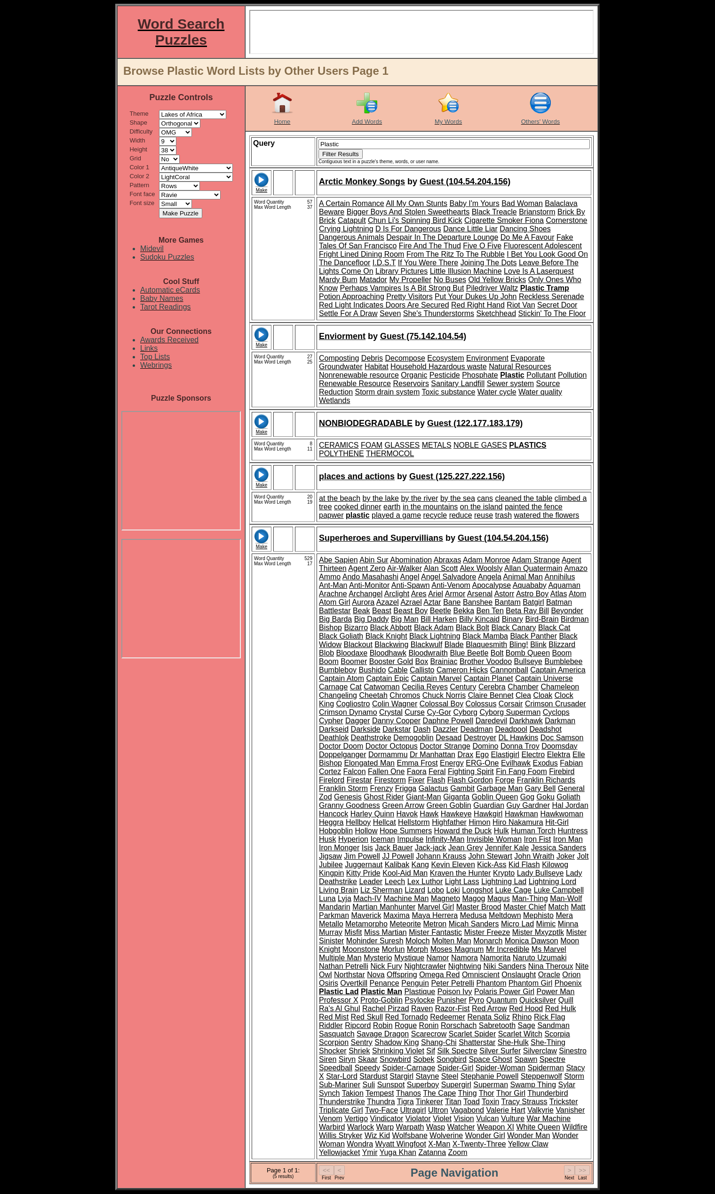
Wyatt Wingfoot (400, 1144)
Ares (419, 594)
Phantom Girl (530, 983)
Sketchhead (496, 313)
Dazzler (445, 729)
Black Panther (533, 636)
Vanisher (570, 1110)
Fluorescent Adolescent (543, 246)
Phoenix (568, 983)
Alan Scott (441, 568)
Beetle (440, 611)
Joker (565, 856)
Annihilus (559, 577)
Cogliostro (353, 704)
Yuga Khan (398, 1152)
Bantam (508, 602)
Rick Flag (549, 1017)
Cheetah (373, 695)
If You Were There (428, 263)
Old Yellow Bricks (497, 280)
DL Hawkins (519, 738)
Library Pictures (401, 271)
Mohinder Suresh (375, 941)
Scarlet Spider (472, 1034)
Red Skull (367, 1017)
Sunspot (391, 1085)
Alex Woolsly (481, 568)
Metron (434, 924)
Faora (417, 771)
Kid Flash (524, 865)
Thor (486, 1093)
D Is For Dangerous (408, 229)
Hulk (501, 831)
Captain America (557, 670)
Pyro (476, 1000)
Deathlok (334, 738)
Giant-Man (423, 797)
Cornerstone (566, 220)
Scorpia (557, 1034)
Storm (574, 1076)
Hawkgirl (488, 814)
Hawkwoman (561, 814)
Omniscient (481, 975)
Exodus (545, 763)
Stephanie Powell (490, 1076)
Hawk (429, 814)
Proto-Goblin (381, 1000)
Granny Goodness (349, 805)
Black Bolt (472, 628)
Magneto (445, 898)
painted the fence (534, 507)
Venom (330, 1119)
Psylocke (420, 1000)
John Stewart (490, 856)
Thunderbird (547, 1093)
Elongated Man (369, 763)
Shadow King (396, 1042)
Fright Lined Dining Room (361, 254)
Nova (375, 975)
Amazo (576, 568)
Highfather (449, 822)
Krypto (504, 873)
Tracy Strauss (524, 1102)
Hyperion (353, 839)
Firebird (561, 771)
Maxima (396, 915)
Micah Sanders (474, 924)
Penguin (415, 983)
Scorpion (334, 1042)
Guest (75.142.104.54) (423, 336)
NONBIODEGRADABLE (366, 423)
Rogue (406, 1025)
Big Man (405, 619)
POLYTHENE (341, 454)
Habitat (377, 367)
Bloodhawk (388, 653)
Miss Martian (385, 932)
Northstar (349, 975)
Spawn (525, 1059)
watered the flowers (547, 515)
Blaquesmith (486, 644)
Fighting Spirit (471, 771)
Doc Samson (562, 738)
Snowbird (395, 1059)
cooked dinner (357, 507)
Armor (455, 594)
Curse (415, 712)
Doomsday (559, 746)
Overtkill (353, 983)
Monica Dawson (531, 941)
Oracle (549, 975)
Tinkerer (429, 1102)
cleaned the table (524, 498)
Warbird (332, 1127)
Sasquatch (337, 1034)
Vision (463, 1119)
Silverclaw (540, 1051)
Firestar (359, 780)
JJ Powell (398, 856)
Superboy (423, 1085)
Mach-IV (367, 898)
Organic (414, 375)
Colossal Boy (441, 704)
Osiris (328, 983)
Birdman (575, 619)
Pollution (572, 375)
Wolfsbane (410, 1135)
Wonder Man (528, 1135)
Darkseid (334, 729)
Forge (505, 780)
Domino (485, 746)
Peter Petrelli (452, 983)
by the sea (457, 498)
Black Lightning (435, 636)
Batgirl (533, 602)
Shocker (333, 1051)
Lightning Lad (503, 882)
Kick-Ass (491, 865)
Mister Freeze (487, 932)
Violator (418, 1119)
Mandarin (334, 907)
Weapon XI (495, 1127)
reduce (460, 515)
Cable (398, 670)
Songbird (452, 1059)
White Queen (538, 1127)
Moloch (417, 941)
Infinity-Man (445, 839)
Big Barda (335, 619)
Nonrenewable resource (359, 375)
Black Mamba (485, 636)
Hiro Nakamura (518, 822)
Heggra (331, 822)
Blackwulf (427, 644)
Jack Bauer (394, 848)
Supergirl (456, 1085)
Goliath (568, 797)
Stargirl (401, 1076)
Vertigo (356, 1119)
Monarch (487, 941)
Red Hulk (560, 1008)
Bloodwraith (428, 653)
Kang (420, 865)
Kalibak (397, 865)
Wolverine (446, 1135)
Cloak (542, 695)
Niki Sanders (505, 966)
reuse (483, 515)
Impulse (410, 839)
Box (422, 661)
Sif (430, 1051)
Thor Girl (510, 1093)
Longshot (477, 890)
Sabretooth (497, 1025)
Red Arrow (489, 1008)
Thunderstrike (342, 1102)
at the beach (339, 498)
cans (485, 498)
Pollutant (541, 375)
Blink (538, 644)
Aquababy (530, 585)
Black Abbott (391, 628)
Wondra (360, 1144)
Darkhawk (526, 721)
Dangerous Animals (351, 237)
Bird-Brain (542, 619)
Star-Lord (342, 1076)
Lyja (344, 898)
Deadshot (545, 729)
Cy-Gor (439, 712)
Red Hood (526, 1008)
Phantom (491, 983)
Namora (464, 958)
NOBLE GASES (480, 445)
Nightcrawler (425, 966)
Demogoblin (413, 738)
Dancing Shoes (525, 229)
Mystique (409, 958)
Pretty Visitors (409, 296)
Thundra (381, 1102)
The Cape (439, 1093)
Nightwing (464, 966)
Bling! (518, 644)
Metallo (331, 924)
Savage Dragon (383, 1034)
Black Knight (386, 636)
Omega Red (439, 975)
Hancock (333, 814)
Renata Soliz (488, 1017)
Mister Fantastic (435, 932)
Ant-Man (333, 585)
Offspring (402, 975)
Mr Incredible (507, 949)
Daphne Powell (448, 721)
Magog (473, 898)
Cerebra (492, 687)
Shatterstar (477, 1042)
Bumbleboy (338, 670)
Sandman (553, 1025)
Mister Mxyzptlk (538, 932)
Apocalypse (491, 585)
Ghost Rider (384, 797)
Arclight (396, 594)
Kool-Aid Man (405, 873)
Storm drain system (387, 392)
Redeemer (447, 1017)
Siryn (347, 1059)
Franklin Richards (546, 780)
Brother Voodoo (486, 661)
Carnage (333, 687)
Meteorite (405, 924)
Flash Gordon (470, 780)
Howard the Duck (463, 831)
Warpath (410, 1127)
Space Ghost (490, 1059)
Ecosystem (445, 358)
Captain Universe (544, 678)
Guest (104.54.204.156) (465, 181)
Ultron (438, 1110)
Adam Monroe (486, 560)
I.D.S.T (384, 263)
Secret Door (557, 305)
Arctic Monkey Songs (362, 181)
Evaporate (527, 358)
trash (503, 515)
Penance (384, 983)
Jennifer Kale (507, 848)
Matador (373, 280)
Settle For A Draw (348, 313)
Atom (577, 594)
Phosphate (480, 375)
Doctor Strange (445, 746)
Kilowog (555, 865)
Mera (564, 915)
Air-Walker (404, 568)
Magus (498, 898)
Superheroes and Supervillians (381, 538)
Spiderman (546, 1068)
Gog (527, 797)
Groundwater (341, 367)
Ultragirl (413, 1110)
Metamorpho (366, 924)
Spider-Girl (455, 1068)
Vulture (512, 1119)
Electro (533, 755)
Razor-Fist (452, 1008)
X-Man (439, 1144)
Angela (489, 577)
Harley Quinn (372, 814)
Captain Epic (387, 678)
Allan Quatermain (533, 568)
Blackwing (391, 644)
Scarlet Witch (520, 1034)
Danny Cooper (396, 721)
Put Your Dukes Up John (475, 296)
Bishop (330, 628)
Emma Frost (417, 763)
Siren (327, 1059)
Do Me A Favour (527, 237)
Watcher (461, 1127)
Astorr (504, 594)
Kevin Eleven (453, 865)
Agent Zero (366, 568)
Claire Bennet (491, 695)
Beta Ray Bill (527, 611)
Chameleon (559, 687)
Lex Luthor (425, 882)
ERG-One (482, 763)
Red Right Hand (478, 305)
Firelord (331, 780)
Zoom (458, 1152)
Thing (467, 1093)
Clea (523, 695)
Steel (449, 1076)
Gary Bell (540, 788)
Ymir (370, 1152)
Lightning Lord (552, 882)
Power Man (555, 992)
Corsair (511, 704)
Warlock (360, 1127)
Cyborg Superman (509, 712)
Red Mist (334, 1017)
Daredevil (492, 721)
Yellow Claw (528, 1144)
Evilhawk (516, 763)
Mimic (546, 924)
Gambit (462, 788)
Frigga (405, 788)
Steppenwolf (541, 1076)
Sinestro (573, 1051)
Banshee (478, 602)
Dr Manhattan (432, 755)
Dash (421, 729)
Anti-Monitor (369, 585)
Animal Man (522, 577)
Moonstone (361, 949)
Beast (381, 611)
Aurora (363, 602)
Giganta (456, 797)
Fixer (416, 780)
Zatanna (432, 1152)
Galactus (433, 788)
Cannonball (509, 670)
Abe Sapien (338, 560)
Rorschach (459, 1025)
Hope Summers (406, 831)
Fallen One (386, 771)
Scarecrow (429, 1034)
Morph (417, 949)
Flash (436, 780)
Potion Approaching (351, 296)
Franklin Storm (343, 788)
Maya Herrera (435, 915)
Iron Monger (339, 848)
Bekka (463, 611)
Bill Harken (439, 619)
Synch (329, 1093)
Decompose (405, 358)
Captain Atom (341, 678)
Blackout (357, 644)
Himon (479, 822)
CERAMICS (338, 445)
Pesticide (444, 375)
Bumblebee (563, 661)
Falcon (354, 771)
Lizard (415, 890)
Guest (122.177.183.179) (475, 423)
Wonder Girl (485, 1135)
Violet (442, 1119)
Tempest (379, 1093)
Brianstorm (537, 212)
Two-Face (381, 1110)
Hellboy (358, 822)
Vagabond (467, 1110)
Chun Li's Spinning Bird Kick (415, 220)
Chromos (404, 695)
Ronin (429, 1025)
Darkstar (396, 729)
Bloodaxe (351, 653)
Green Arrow (403, 805)
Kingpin (331, 873)
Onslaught (518, 975)
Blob (326, 653)
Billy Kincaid (479, 619)
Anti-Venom (450, 585)
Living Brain (338, 890)
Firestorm (390, 780)
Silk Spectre (457, 1051)
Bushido (372, 670)
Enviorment (342, 336)
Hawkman (521, 814)
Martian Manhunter (383, 907)
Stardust (373, 1076)
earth (391, 507)
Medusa (473, 915)
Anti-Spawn (410, 585)
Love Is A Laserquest (539, 271)
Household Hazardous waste (438, 367)
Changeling (338, 695)
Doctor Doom (341, 746)
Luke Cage (513, 890)
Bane (452, 602)
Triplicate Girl (341, 1110)
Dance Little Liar (470, 229)
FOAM (371, 445)
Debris (372, 358)
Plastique (419, 992)
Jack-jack (430, 848)
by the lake (381, 498)
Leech (395, 882)
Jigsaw (330, 856)
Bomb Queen (528, 653)
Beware (331, 212)
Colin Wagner (394, 704)
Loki (453, 890)
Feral (437, 771)
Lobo (435, 890)
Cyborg (465, 712)
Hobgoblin (336, 831)
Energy (452, 763)
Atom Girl (334, 602)
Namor (438, 958)
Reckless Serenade (551, 296)
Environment (487, 358)
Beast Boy (410, 611)
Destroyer (480, 738)
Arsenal (480, 594)
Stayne (427, 1076)
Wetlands (334, 400)
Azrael (410, 602)
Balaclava (561, 203)
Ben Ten (489, 611)
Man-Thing (530, 898)
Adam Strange (536, 560)
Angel (410, 577)
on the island (481, 507)
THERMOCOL (390, 454)
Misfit (353, 932)
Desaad (448, 738)
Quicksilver (537, 1000)
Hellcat (384, 822)
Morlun (393, 949)
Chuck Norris (444, 695)
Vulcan (487, 1119)
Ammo (330, 577)
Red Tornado (406, 1017)
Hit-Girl (557, 822)
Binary (512, 619)
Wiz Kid (377, 1135)
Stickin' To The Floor (552, 313)
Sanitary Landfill (458, 383)
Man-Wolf (566, 898)
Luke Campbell (558, 890)
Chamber (523, 687)
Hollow (366, 831)
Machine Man (406, 898)
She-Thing (548, 1042)
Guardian (488, 805)
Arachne (333, 594)
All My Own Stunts (416, 203)
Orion (571, 975)
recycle (435, 515)
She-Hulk (513, 1042)
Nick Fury (386, 966)
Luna (327, 898)
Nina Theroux (550, 966)
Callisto (422, 670)
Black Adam (433, 628)
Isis (367, 848)
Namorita (495, 958)
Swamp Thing (533, 1085)
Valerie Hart (505, 1110)
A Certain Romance (351, 203)
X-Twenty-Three (479, 1144)
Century (463, 687)
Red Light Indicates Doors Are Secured (384, 305)
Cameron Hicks (462, 670)
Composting (339, 358)
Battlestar (335, 611)
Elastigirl (505, 755)
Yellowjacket (339, 1152)
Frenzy (381, 788)
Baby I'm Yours (474, 203)
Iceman (382, 839)
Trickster (563, 1102)
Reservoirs (411, 383)
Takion (353, 1093)
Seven (390, 313)
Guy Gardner (527, 805)
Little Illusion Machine (466, 271)
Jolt (582, 856)
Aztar (432, 602)
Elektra (559, 755)
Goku (546, 797)
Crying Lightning (346, 229)
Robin (383, 1025)
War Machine (549, 1119)
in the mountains (430, 507)
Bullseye (528, 661)
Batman (559, 602)
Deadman (477, 729)
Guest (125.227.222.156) (457, 476)
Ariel (435, 594)
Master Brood (478, 907)
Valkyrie (540, 1110)
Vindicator (387, 1119)
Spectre (552, 1059)
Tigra (405, 1102)
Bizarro (356, 628)
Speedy (367, 1068)
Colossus (481, 704)
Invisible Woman (494, 839)
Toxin (490, 1102)
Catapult (352, 220)
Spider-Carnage (408, 1068)
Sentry (362, 1042)
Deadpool (511, 729)
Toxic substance (448, 392)
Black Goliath (341, 636)
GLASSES (402, 445)
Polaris (486, 992)
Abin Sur (373, 560)
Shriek (359, 1051)
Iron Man (568, 839)
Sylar (566, 1085)
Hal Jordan (570, 805)
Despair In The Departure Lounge (442, 237)
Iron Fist (537, 839)
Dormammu (388, 755)
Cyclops (556, 712)
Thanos (408, 1093)
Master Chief (524, 907)
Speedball (335, 1068)
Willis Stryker (340, 1135)
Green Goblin (449, 805)
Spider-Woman (500, 1068)
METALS (437, 445)
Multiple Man (340, 958)
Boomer (354, 661)
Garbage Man (500, 788)
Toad (471, 1102)
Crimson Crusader (555, 704)
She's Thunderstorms (438, 313)
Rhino (522, 1017)
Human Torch (533, 831)
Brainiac (444, 661)
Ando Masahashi (370, 577)
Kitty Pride (363, 873)
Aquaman (564, 585)
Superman (490, 1085)
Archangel (365, 594)
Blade (454, 644)
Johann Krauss (441, 856)
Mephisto (538, 915)
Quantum (501, 1000)
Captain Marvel (436, 678)
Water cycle (496, 392)
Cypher (331, 721)
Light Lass (462, 882)
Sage (526, 1025)
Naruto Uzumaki (540, 958)
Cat (356, 687)
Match (558, 907)
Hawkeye (456, 814)
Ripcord (358, 1025)
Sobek (423, 1059)
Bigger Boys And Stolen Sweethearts (408, 212)
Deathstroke (371, 738)
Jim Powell (362, 856)
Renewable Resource (355, 383)
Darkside (366, 729)
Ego (482, 755)
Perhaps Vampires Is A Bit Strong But (402, 288)
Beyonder (567, 611)
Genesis (348, 797)
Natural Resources (520, 367)
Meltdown (505, 915)
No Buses (450, 280)
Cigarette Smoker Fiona (504, 220)
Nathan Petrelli (343, 966)
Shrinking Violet (398, 1051)
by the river (419, 498)
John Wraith (534, 856)
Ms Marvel (549, 949)
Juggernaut (363, 865)
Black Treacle (494, 212)
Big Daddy (371, 619)
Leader (370, 882)
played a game (396, 515)
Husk (327, 839)
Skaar (368, 1059)
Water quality (540, 392)
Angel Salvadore (448, 577)
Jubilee (331, 865)
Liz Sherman (381, 890)
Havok (407, 814)
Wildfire (574, 1127)
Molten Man (451, 941)
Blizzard (561, 644)
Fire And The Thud (430, 246)
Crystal (391, 712)
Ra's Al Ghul (339, 1008)
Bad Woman (522, 203)
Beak (361, 611)
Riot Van (521, 305)
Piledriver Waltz (492, 288)
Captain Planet (488, 678)
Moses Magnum (457, 949)
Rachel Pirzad (385, 1008)
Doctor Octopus (391, 746)
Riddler (331, 1025)
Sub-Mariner (339, 1085)
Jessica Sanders (558, 848)
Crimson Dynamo (348, 712)
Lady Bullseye (540, 873)
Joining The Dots (489, 263)
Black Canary (513, 628)
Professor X (338, 1000)
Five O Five (482, 246)
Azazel (387, 602)
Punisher (452, 1000)
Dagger (357, 721)
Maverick (366, 915)
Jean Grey (465, 848)
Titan (453, 1102)
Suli (368, 1085)
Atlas (558, 594)
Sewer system (510, 383)
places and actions (357, 476)
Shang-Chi (439, 1042)
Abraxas (447, 560)
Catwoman (381, 687)
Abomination (411, 560)
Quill (565, 1000)
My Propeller (410, 280)
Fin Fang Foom (521, 771)
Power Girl (516, 992)
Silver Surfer (500, 1051)
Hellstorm (414, 822)
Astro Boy (532, 594)
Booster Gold (391, 661)
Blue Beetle (469, 653)
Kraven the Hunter (460, 873)
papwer (331, 515)
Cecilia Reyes (425, 687)
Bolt (497, 653)
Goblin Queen (495, 797)
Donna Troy (520, 746)
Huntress (573, 831)
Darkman (560, 721)
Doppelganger (342, 755)
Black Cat (554, 628)
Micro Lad (517, 924)
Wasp (435, 1127)
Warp (385, 1127)
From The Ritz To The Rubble (455, 254)
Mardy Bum (338, 280)
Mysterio (378, 958)
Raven (422, 1008)
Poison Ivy (454, 992)
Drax (465, 755)
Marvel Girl (436, 907)
